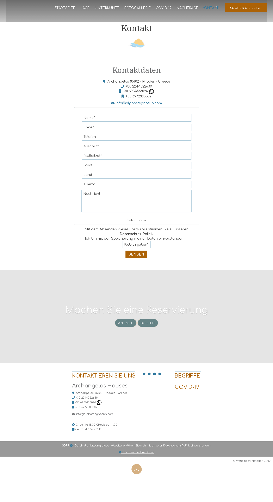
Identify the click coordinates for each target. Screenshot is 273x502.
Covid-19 (162, 9)
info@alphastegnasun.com (136, 110)
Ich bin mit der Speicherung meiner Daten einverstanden (132, 245)
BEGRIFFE (189, 397)
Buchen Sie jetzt (245, 9)
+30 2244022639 (138, 93)
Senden (136, 261)
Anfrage (124, 337)
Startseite (67, 9)
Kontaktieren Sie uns (95, 397)
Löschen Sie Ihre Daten (136, 476)
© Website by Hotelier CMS (251, 484)
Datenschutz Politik (137, 240)
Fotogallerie (137, 9)
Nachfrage (185, 9)
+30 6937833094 (138, 98)
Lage (87, 9)
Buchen (149, 337)
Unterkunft (108, 9)
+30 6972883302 (138, 103)
